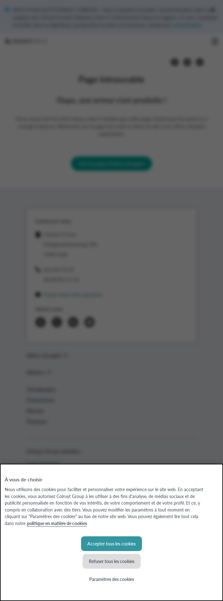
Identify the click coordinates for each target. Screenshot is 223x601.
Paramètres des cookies (111, 579)
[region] (111, 532)
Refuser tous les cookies (111, 561)
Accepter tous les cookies (111, 543)
